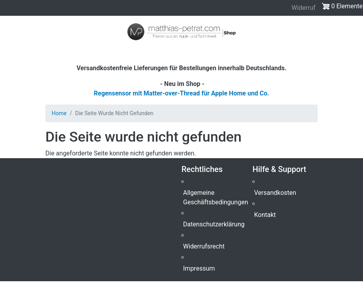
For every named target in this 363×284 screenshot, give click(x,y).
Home (59, 113)
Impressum (199, 268)
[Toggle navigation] (17, 52)
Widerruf (304, 7)
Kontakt (265, 215)
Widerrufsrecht (204, 246)
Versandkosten (275, 192)
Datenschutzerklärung (214, 224)
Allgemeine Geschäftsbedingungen (215, 197)
